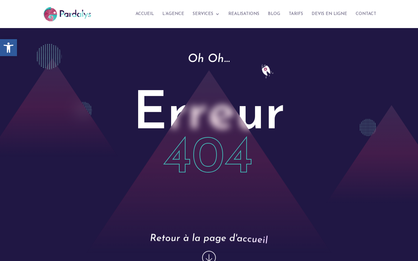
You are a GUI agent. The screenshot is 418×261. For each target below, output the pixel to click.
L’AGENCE (173, 14)
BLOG (274, 14)
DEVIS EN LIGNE (329, 14)
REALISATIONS (243, 14)
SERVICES (203, 14)
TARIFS (296, 14)
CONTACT (366, 14)
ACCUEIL (145, 14)
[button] (8, 47)
